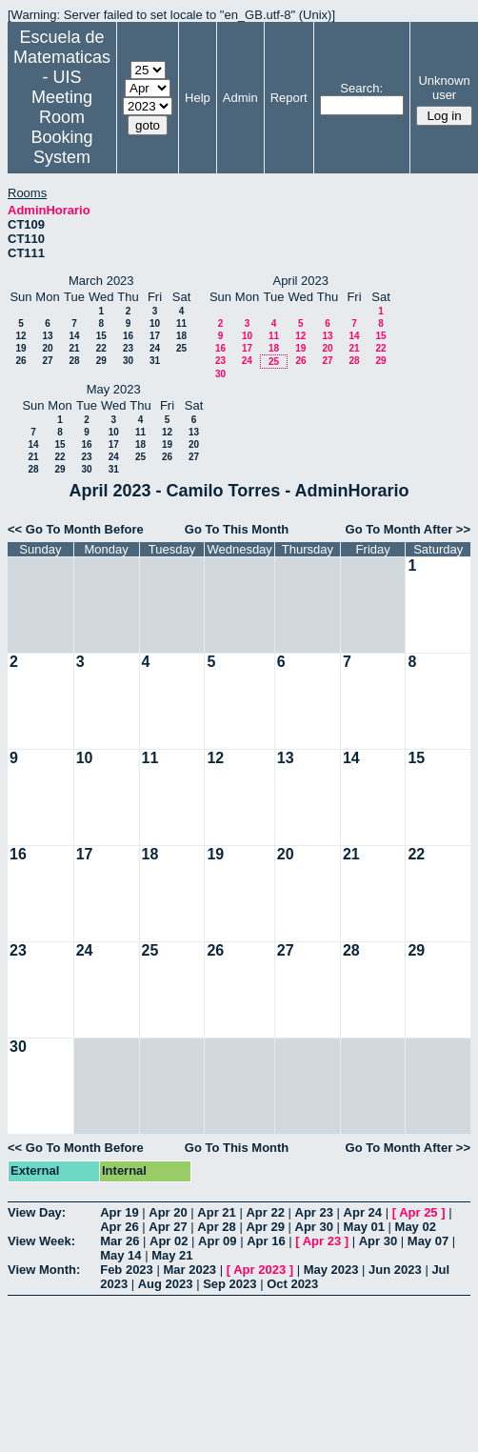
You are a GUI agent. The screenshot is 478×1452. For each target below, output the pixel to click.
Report (289, 98)
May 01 (364, 1227)
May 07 (428, 1241)
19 (20, 348)
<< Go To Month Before (76, 529)
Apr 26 (119, 1227)
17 (154, 336)
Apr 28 (216, 1227)
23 (128, 348)
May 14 (120, 1255)
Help (197, 98)
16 (128, 336)
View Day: (37, 1212)
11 (181, 323)
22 (101, 348)
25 (181, 348)
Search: (361, 88)
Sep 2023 (229, 1284)
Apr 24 (363, 1212)
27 (47, 360)
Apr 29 (265, 1227)
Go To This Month (237, 529)
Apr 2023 (259, 1269)
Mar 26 (119, 1241)
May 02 (415, 1227)
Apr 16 (266, 1241)
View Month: (44, 1269)
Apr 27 (168, 1227)
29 (101, 360)
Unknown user (443, 87)
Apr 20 (168, 1212)
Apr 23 (314, 1212)
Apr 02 (168, 1241)
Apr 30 (314, 1227)
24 (154, 348)
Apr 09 (217, 1241)
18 (181, 336)
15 (101, 336)
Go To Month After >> (408, 529)
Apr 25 (418, 1212)
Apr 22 (265, 1212)
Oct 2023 (292, 1284)
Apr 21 (216, 1212)
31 (154, 360)
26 (20, 360)
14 (74, 336)
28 (74, 360)
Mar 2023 (189, 1269)
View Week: (41, 1241)
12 (20, 336)
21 (74, 348)
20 (47, 348)
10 (154, 323)
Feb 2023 (126, 1269)
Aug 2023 (165, 1284)
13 (47, 336)
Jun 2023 (395, 1269)
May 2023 (331, 1269)
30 (128, 360)
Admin (240, 98)
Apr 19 (119, 1212)
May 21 (171, 1255)
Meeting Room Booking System (61, 127)
